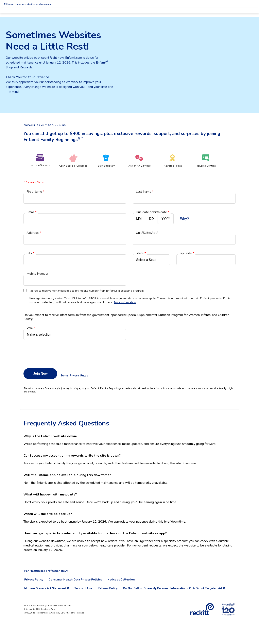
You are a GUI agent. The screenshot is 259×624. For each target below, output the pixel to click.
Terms (64, 375)
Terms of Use (83, 588)
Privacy (74, 375)
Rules (84, 375)
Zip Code (186, 253)
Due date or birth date (152, 212)
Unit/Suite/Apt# (147, 233)
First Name (35, 191)
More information (125, 302)
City (30, 253)
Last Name (145, 191)
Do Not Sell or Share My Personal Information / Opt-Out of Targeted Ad (174, 588)
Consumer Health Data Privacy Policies (75, 579)
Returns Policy (108, 588)
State (141, 253)
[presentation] (54, 353)
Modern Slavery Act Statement (46, 588)
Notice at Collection (121, 579)
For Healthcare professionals (46, 571)
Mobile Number (37, 273)
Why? (184, 218)
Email (31, 212)
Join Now (40, 373)
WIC (31, 328)
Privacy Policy (33, 579)
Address (34, 233)
